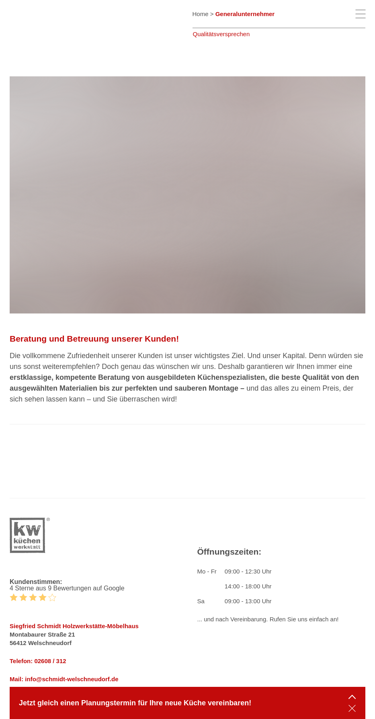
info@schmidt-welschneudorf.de (71, 679)
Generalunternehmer (245, 13)
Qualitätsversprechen (221, 34)
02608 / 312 (50, 661)
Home (201, 13)
